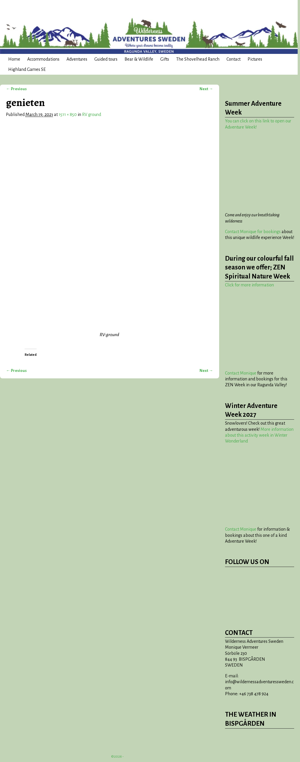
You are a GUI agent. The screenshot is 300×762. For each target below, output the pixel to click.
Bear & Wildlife (139, 59)
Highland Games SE (27, 69)
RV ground (91, 114)
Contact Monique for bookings (253, 231)
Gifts (164, 59)
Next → (206, 89)
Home (14, 59)
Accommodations (43, 59)
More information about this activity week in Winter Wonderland (259, 435)
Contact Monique (240, 373)
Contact (233, 59)
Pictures (255, 59)
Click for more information (249, 285)
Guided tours (105, 59)
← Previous (16, 89)
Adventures (77, 59)
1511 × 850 (68, 114)
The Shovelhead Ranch (197, 59)
